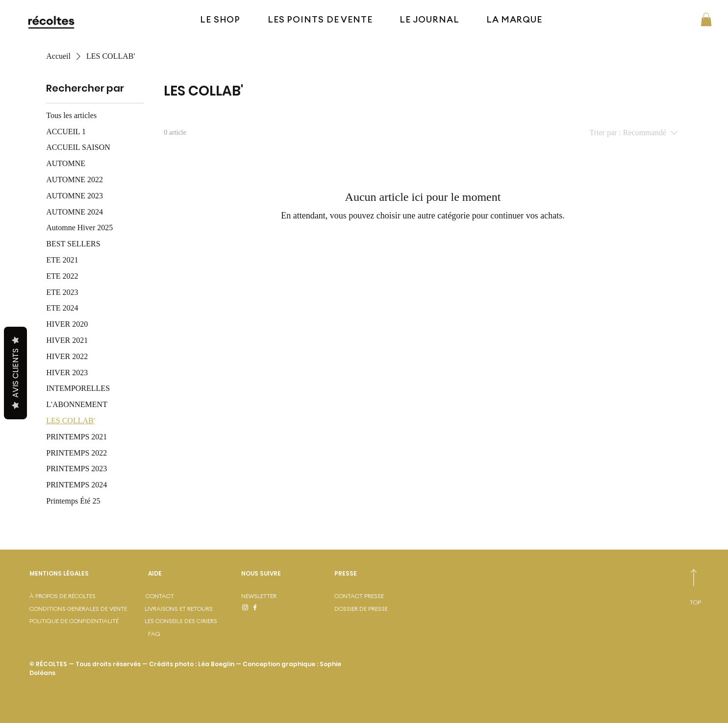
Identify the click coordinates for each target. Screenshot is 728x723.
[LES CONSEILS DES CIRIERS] (191, 621)
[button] (706, 19)
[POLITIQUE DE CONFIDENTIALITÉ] (85, 621)
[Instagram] (245, 607)
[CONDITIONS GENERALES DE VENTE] (88, 609)
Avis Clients (15, 373)
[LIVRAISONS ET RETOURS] (191, 609)
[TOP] (693, 603)
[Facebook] (255, 607)
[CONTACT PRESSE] (369, 596)
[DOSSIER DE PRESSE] (369, 609)
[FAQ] (159, 634)
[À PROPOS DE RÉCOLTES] (82, 596)
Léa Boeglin (216, 664)
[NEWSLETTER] (287, 596)
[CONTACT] (180, 596)
